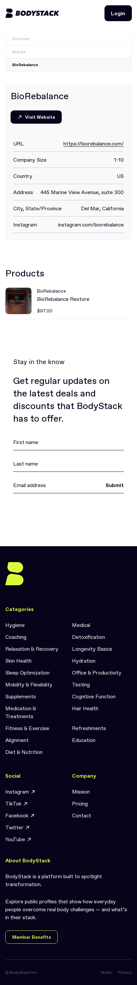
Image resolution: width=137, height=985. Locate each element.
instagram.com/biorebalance (91, 224)
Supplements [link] (20, 696)
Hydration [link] (83, 660)
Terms (106, 972)
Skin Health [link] (18, 660)
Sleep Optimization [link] (27, 672)
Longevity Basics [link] (92, 648)
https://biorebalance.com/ (93, 143)
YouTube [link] (18, 839)
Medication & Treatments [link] (20, 712)
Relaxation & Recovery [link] (31, 648)
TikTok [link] (16, 803)
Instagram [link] (20, 792)
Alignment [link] (17, 740)
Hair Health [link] (85, 708)
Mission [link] (81, 791)
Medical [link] (81, 625)
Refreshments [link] (89, 728)
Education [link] (83, 740)
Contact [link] (81, 815)
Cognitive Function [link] (94, 696)
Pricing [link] (80, 803)
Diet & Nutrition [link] (24, 752)
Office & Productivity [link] (96, 672)
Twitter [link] (17, 827)
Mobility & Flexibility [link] (28, 684)
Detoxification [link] (88, 636)
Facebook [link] (20, 815)
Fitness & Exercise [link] (27, 728)
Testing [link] (81, 684)
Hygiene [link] (15, 625)
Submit (115, 485)
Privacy (125, 972)
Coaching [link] (15, 636)
